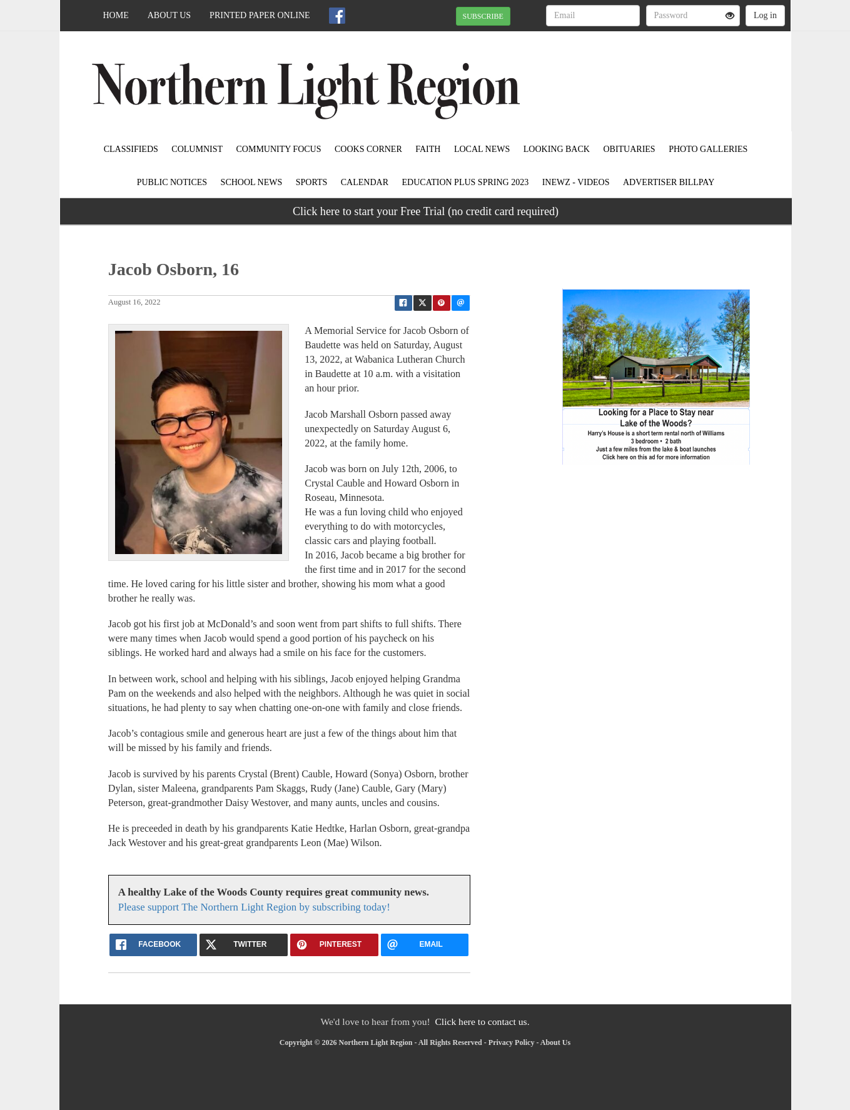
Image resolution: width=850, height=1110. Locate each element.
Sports (312, 182)
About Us (169, 15)
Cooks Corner (368, 149)
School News (252, 182)
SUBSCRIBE (483, 16)
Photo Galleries (708, 149)
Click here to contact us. (482, 1021)
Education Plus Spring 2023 (465, 182)
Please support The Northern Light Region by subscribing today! (254, 907)
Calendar (364, 182)
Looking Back (557, 149)
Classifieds (131, 149)
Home (116, 15)
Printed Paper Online (260, 15)
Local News (482, 149)
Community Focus (278, 149)
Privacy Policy (511, 1042)
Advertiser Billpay (668, 182)
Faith (427, 149)
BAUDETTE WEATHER (676, 75)
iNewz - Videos (576, 182)
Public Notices (172, 182)
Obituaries (629, 149)
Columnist (197, 149)
